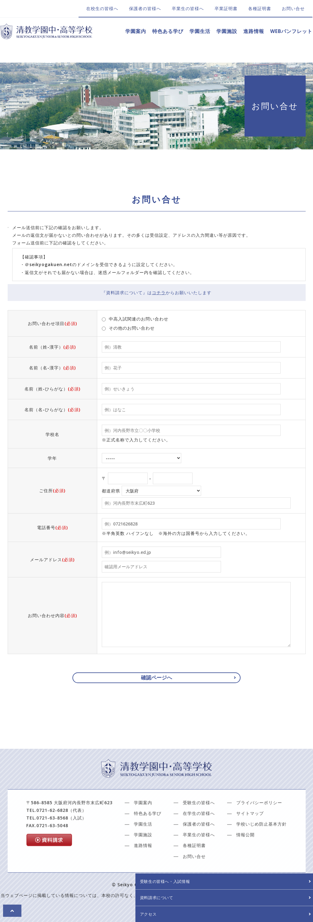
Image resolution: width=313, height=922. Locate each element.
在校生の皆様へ (102, 8)
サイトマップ (250, 830)
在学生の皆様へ (199, 830)
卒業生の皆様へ (188, 8)
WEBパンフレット (291, 31)
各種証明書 (259, 8)
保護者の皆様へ (145, 8)
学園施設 (226, 31)
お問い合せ (293, 8)
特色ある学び (167, 31)
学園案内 (135, 31)
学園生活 (200, 31)
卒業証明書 (226, 8)
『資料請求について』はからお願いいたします (156, 292)
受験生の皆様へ (199, 819)
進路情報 (253, 31)
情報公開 (245, 851)
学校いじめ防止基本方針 (261, 841)
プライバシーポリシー (259, 819)
